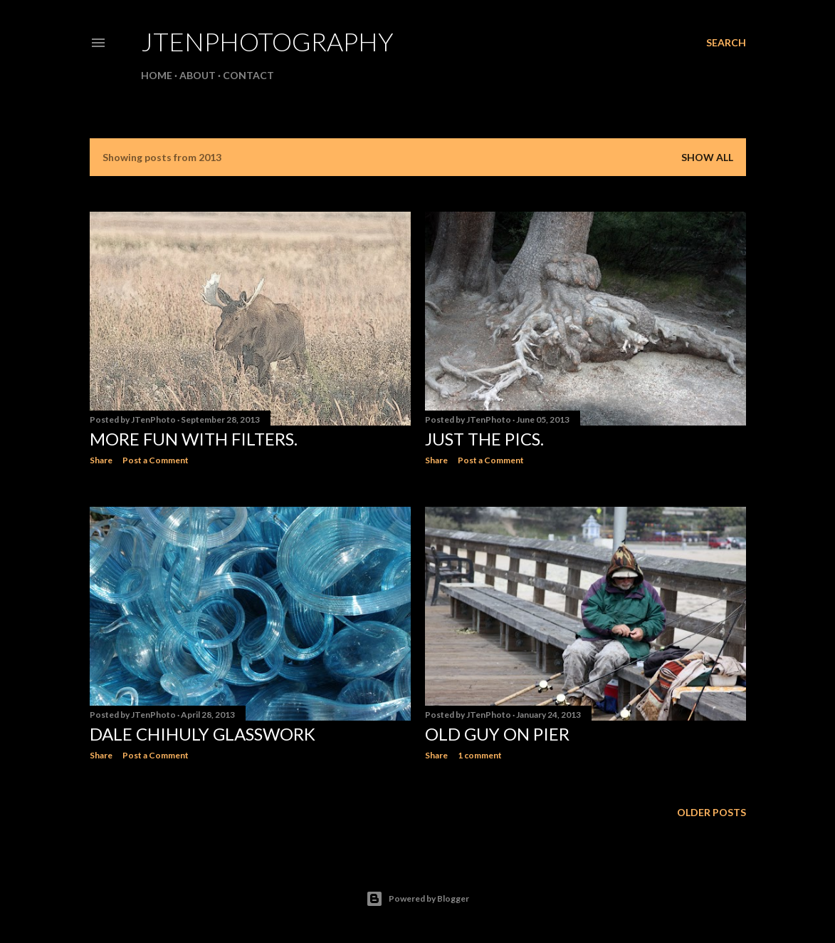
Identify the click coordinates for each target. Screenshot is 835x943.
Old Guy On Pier (497, 733)
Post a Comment (155, 460)
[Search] (726, 43)
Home (156, 75)
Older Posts (711, 812)
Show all (707, 157)
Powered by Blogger (417, 898)
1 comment (480, 755)
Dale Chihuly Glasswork (202, 733)
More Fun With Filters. (194, 438)
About (197, 75)
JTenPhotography (267, 41)
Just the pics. (484, 438)
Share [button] (101, 460)
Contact (248, 75)
